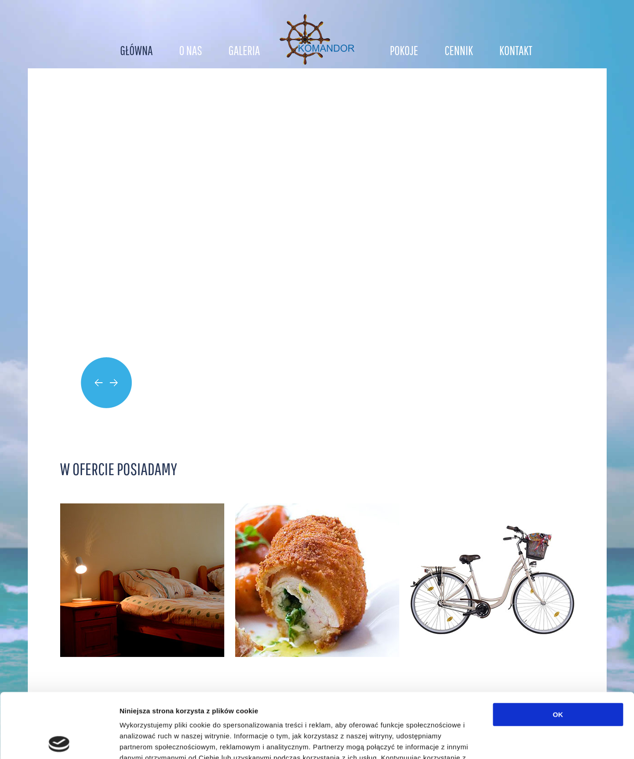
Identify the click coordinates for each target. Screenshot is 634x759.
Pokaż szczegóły (486, 741)
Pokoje (404, 50)
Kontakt (516, 50)
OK (558, 650)
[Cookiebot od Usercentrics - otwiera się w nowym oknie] (59, 741)
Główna (136, 50)
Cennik (458, 50)
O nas (190, 50)
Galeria (244, 50)
